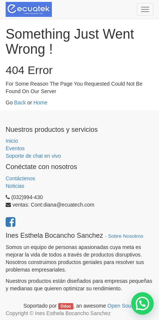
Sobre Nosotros (125, 236)
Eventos (15, 148)
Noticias (15, 186)
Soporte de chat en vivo (33, 156)
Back (20, 103)
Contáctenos (20, 178)
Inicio (12, 141)
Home (40, 103)
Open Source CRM (130, 306)
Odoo (66, 306)
